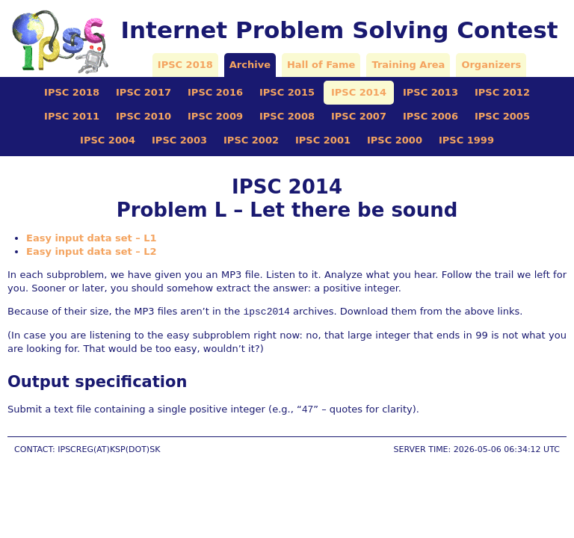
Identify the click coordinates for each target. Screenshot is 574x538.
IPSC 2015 (287, 92)
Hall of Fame (321, 64)
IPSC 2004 (107, 140)
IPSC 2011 (71, 116)
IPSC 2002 (251, 140)
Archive (250, 64)
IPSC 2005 (502, 116)
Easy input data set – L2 (91, 251)
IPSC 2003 (179, 140)
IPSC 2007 (358, 116)
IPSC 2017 (143, 92)
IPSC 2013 (430, 92)
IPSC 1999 (466, 140)
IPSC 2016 (215, 92)
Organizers (491, 64)
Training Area (408, 64)
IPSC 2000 (394, 140)
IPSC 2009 (215, 116)
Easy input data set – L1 (91, 238)
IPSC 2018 (185, 64)
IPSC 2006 (430, 116)
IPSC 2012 (502, 92)
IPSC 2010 (143, 116)
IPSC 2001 (323, 140)
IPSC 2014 (358, 92)
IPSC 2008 (287, 116)
